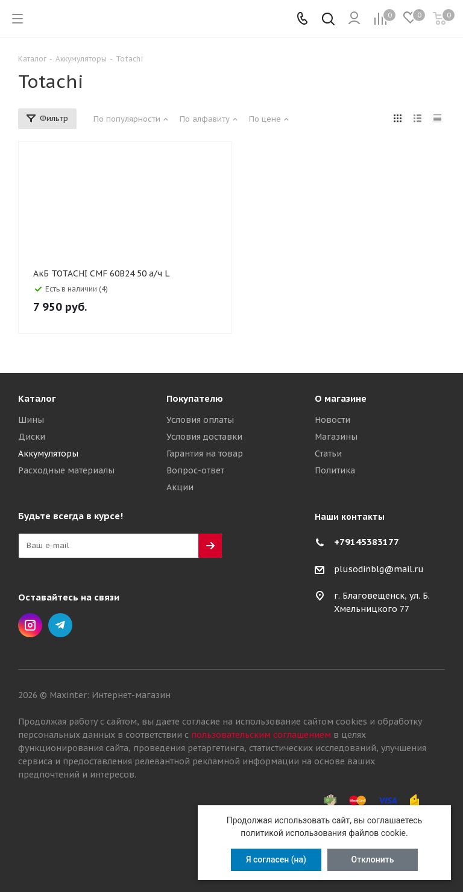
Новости (332, 419)
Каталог (37, 398)
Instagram (30, 625)
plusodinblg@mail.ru (379, 569)
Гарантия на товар (204, 453)
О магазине (341, 398)
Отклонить (372, 859)
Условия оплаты (200, 419)
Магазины (336, 436)
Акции (180, 487)
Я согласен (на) (276, 859)
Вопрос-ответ (195, 470)
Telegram (60, 625)
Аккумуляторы (48, 453)
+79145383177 (366, 541)
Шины (31, 419)
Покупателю (194, 398)
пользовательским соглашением (261, 734)
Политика (335, 470)
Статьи (328, 453)
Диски (31, 436)
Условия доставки (204, 436)
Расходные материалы (66, 470)
